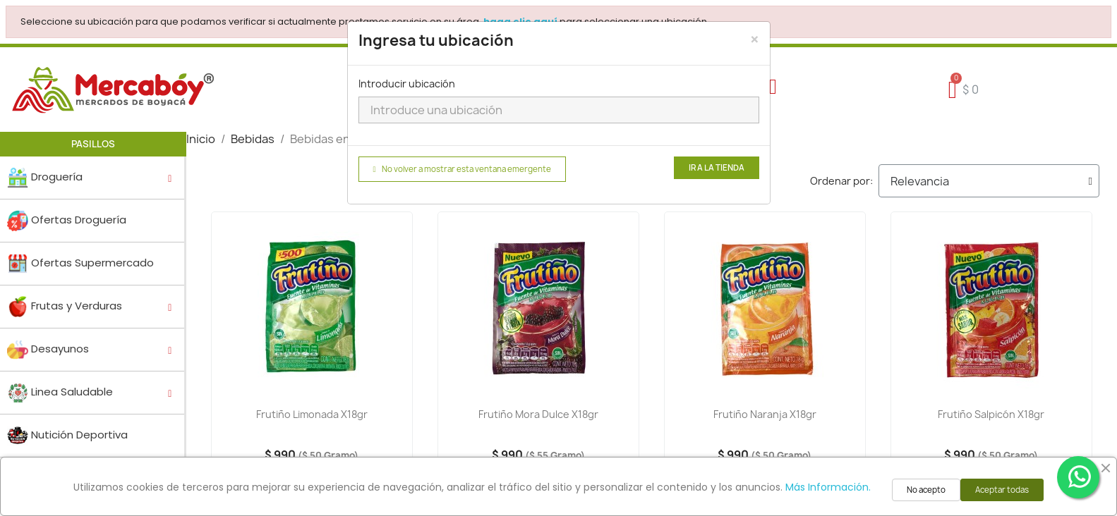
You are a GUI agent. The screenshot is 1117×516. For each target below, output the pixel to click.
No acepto (926, 490)
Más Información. (828, 487)
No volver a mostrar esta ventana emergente (462, 169)
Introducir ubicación (406, 83)
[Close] (754, 39)
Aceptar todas (1002, 490)
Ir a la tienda (716, 167)
